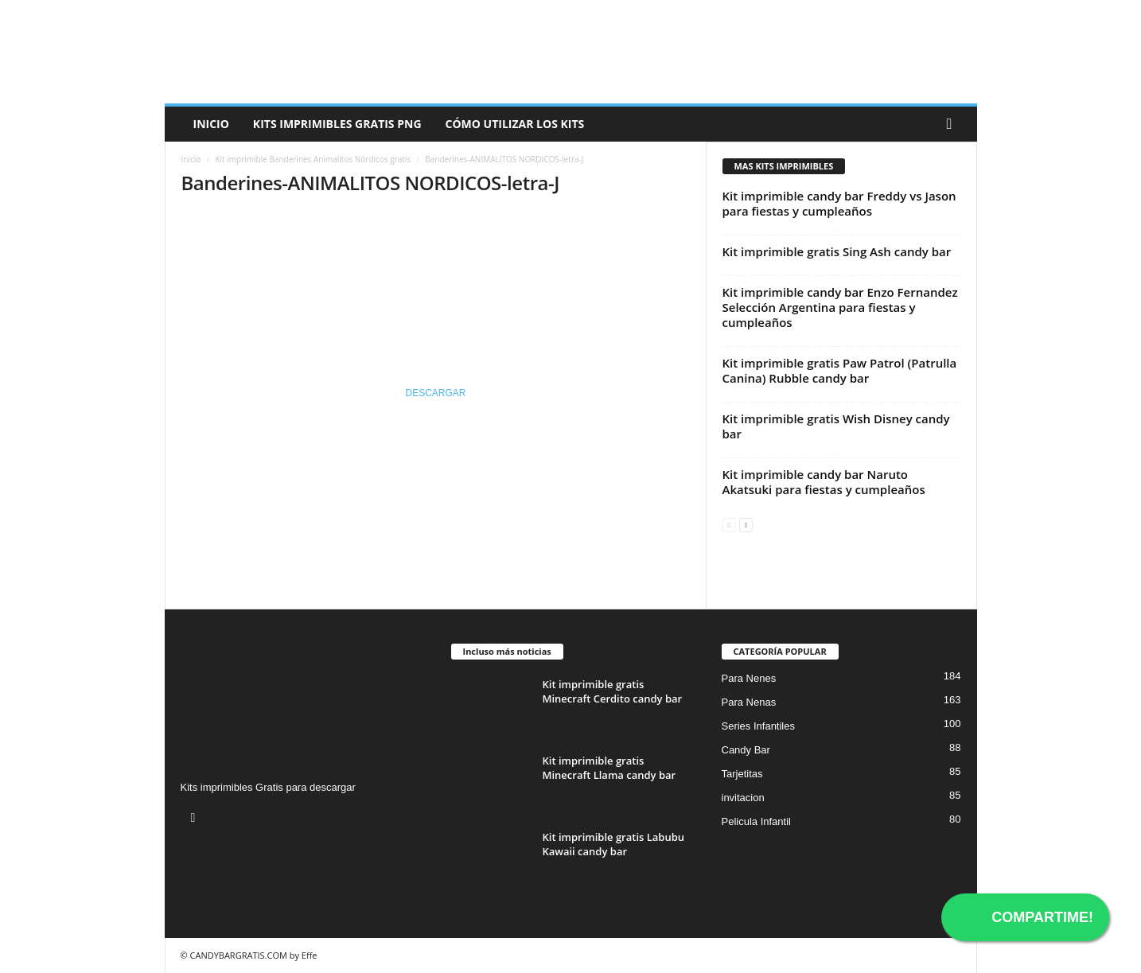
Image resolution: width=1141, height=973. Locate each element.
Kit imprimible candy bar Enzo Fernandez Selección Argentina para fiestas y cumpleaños (840, 307)
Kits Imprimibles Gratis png (337, 123)
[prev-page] (729, 524)
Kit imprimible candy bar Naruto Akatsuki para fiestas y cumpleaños (823, 481)
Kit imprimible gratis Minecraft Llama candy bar (609, 767)
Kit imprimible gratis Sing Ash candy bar (837, 251)
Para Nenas (749, 702)
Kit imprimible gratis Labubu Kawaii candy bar (614, 844)
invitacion (743, 798)
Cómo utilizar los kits (515, 123)
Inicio (211, 123)
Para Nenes (749, 678)
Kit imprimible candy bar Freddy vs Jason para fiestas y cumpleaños (839, 203)
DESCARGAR (435, 393)
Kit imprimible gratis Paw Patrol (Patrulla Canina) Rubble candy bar (839, 370)
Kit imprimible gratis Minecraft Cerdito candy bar (613, 691)
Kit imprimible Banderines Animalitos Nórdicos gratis (313, 159)
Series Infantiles (759, 726)
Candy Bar (746, 750)
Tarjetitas (742, 774)
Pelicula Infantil (756, 821)
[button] (953, 124)
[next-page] (746, 524)
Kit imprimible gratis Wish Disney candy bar (836, 426)
